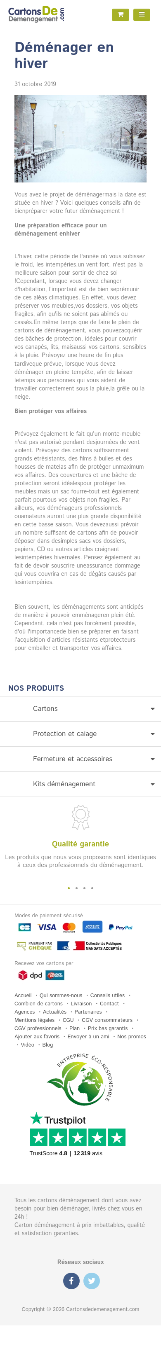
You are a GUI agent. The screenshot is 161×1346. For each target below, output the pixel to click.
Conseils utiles (107, 996)
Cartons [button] (94, 709)
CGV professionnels (38, 1029)
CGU (68, 1020)
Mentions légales (34, 1020)
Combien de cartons (38, 1004)
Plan (74, 1029)
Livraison (81, 1004)
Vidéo (27, 1045)
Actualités (54, 1012)
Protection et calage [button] (94, 734)
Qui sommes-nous (61, 996)
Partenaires (88, 1012)
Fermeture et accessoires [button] (94, 759)
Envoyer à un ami (88, 1037)
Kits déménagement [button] (94, 784)
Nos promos (131, 1037)
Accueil (22, 996)
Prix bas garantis (108, 1029)
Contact (109, 1004)
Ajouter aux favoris (36, 1037)
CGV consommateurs (107, 1020)
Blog (47, 1045)
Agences (24, 1012)
